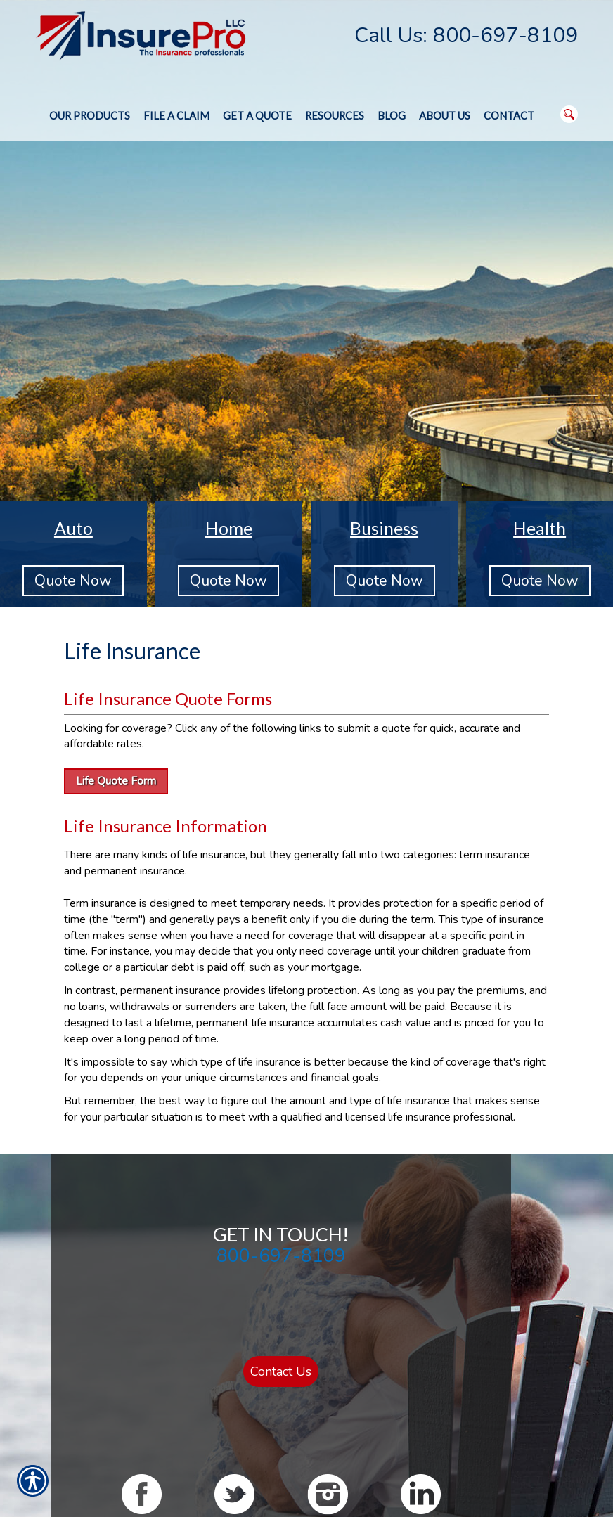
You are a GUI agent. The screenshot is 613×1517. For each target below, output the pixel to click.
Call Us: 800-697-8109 (466, 35)
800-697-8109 (281, 1255)
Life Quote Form (116, 781)
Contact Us (280, 1371)
